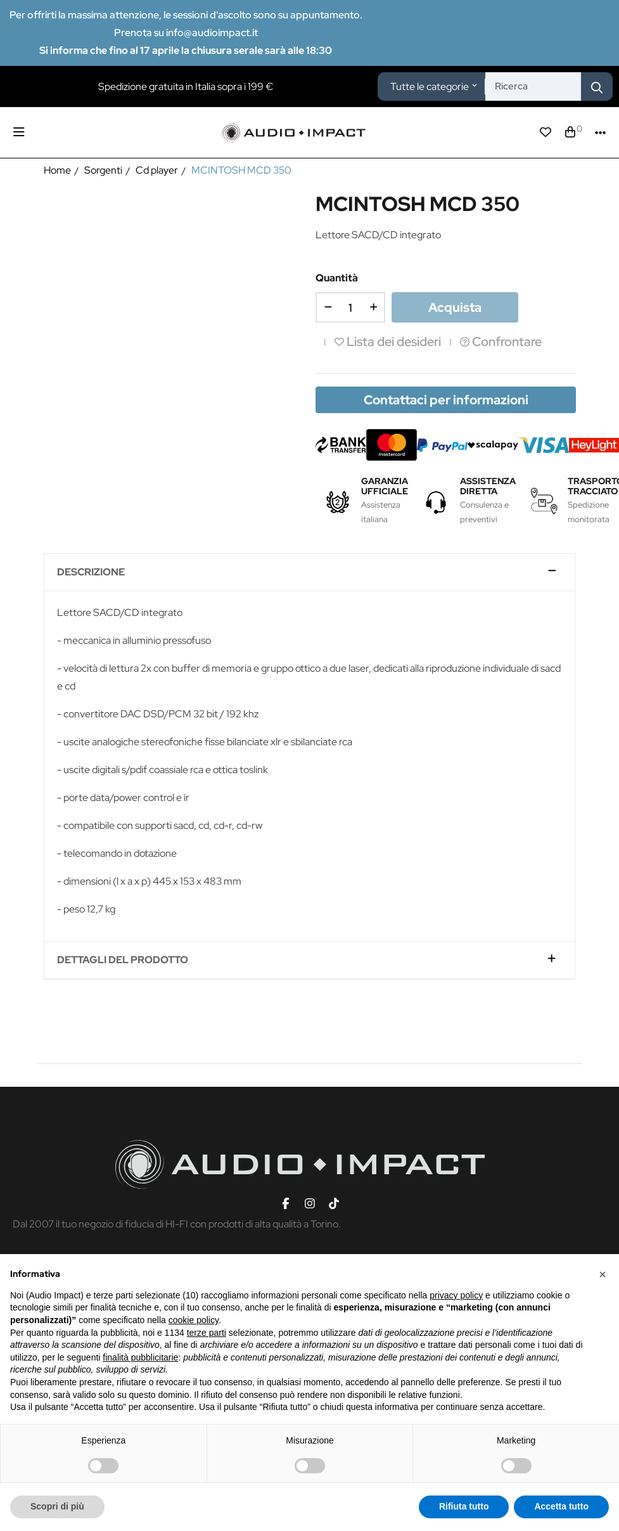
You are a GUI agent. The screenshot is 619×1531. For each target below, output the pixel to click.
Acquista (455, 307)
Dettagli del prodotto (122, 960)
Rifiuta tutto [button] (464, 1506)
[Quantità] (350, 307)
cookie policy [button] (194, 1320)
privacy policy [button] (456, 1295)
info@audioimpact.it (212, 32)
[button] (602, 1274)
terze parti (206, 1333)
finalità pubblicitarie (140, 1357)
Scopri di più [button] (57, 1506)
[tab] (309, 572)
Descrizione (91, 572)
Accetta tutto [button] (561, 1506)
